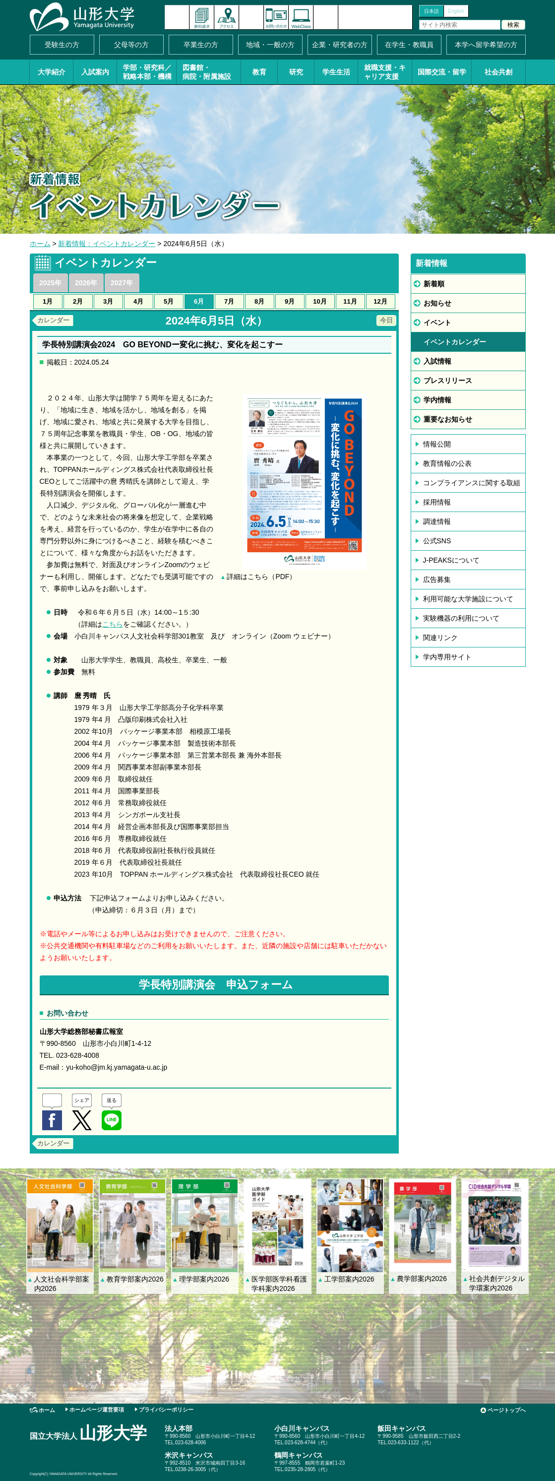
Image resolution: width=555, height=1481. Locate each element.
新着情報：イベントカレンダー (106, 244)
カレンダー (53, 320)
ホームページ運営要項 (96, 1410)
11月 (350, 301)
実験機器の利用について (461, 618)
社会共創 (498, 72)
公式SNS (437, 541)
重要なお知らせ (448, 419)
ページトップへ (507, 1410)
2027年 (122, 283)
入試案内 (95, 72)
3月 (108, 301)
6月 (199, 301)
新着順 (434, 284)
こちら (112, 624)
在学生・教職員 (409, 45)
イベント (437, 322)
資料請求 (201, 17)
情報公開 (437, 444)
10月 (319, 301)
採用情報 (437, 502)
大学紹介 (51, 72)
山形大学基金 (375, 17)
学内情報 (437, 400)
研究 (296, 72)
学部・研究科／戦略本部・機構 (147, 72)
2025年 (50, 283)
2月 (78, 301)
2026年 (86, 283)
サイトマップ (325, 17)
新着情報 (177, 17)
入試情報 (437, 361)
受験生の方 (62, 45)
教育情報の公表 (447, 463)
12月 (380, 301)
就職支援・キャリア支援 (385, 72)
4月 (138, 301)
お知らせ (437, 303)
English (456, 11)
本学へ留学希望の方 (486, 45)
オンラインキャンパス (301, 17)
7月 (229, 301)
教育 (259, 72)
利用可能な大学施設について (468, 599)
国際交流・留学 (442, 72)
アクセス (226, 17)
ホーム (40, 244)
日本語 (431, 11)
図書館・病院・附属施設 (207, 72)
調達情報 (437, 521)
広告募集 (437, 579)
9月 (290, 301)
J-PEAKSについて (451, 560)
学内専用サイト (447, 657)
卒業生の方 (201, 45)
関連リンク (440, 638)
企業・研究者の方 (340, 45)
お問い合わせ (276, 17)
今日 (386, 320)
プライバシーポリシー (166, 1410)
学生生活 (336, 72)
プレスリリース (448, 381)
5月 (169, 301)
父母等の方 (131, 45)
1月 (48, 301)
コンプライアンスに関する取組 (471, 483)
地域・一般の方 (270, 45)
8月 (259, 301)
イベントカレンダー (251, 17)
